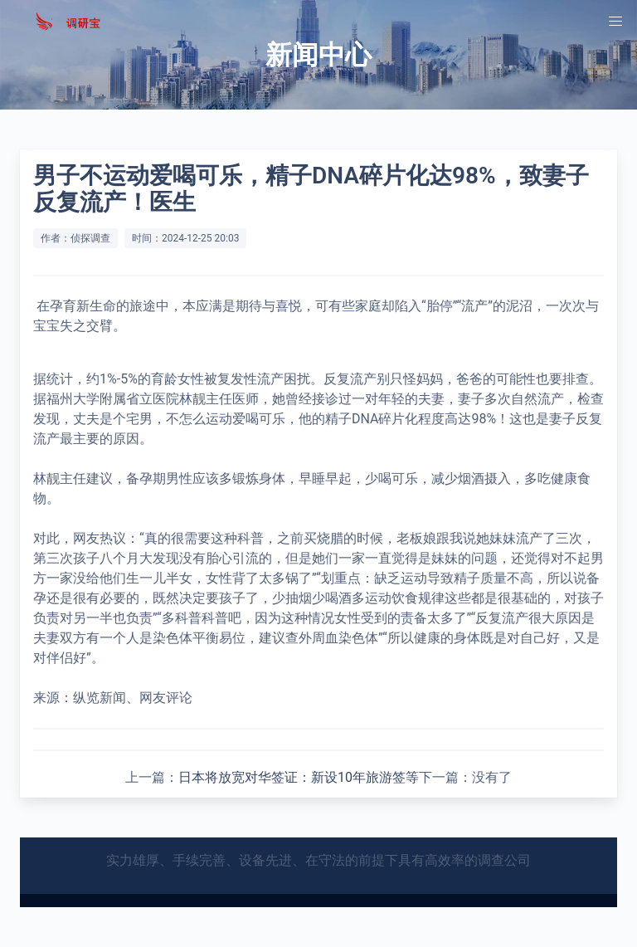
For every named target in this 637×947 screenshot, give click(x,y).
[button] (615, 21)
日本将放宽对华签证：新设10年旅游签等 (298, 777)
